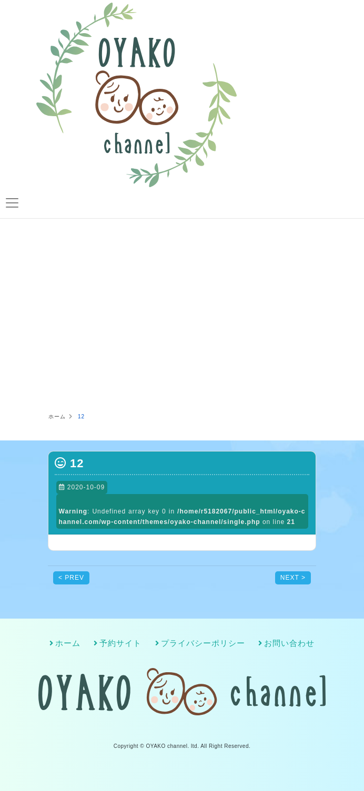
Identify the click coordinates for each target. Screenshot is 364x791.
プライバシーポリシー (203, 643)
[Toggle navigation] (12, 203)
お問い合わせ (289, 643)
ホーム (67, 643)
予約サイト (120, 643)
